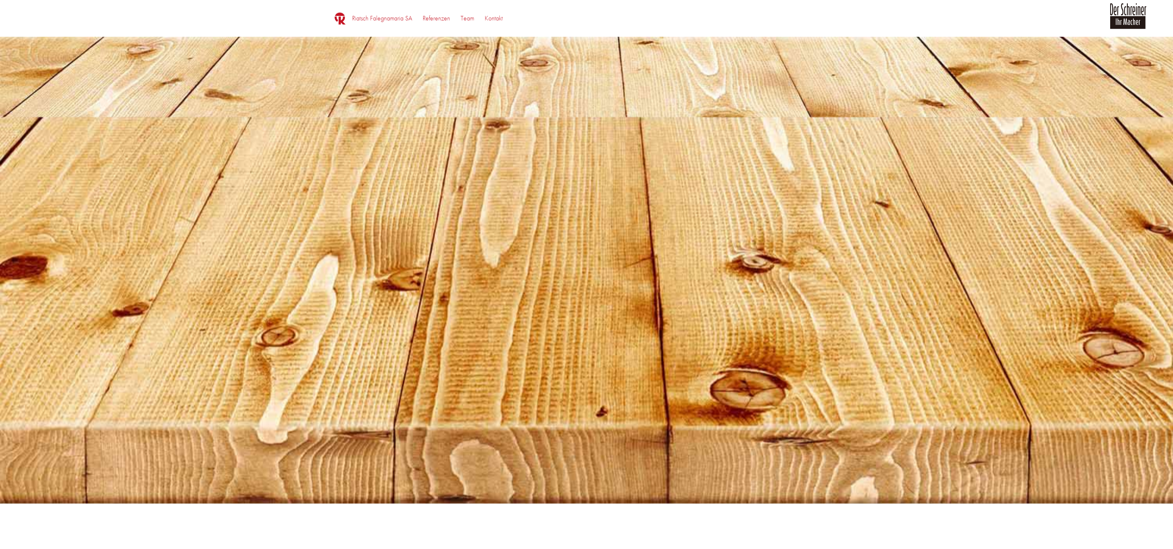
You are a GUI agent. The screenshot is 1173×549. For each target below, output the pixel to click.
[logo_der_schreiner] (1128, 20)
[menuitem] (382, 18)
